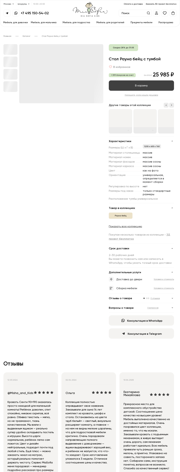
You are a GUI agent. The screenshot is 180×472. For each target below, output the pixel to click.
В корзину (141, 85)
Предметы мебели (141, 22)
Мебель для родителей (110, 22)
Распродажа (166, 22)
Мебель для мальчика (43, 22)
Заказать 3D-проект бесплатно (161, 4)
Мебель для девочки (15, 22)
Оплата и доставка (133, 4)
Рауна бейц (120, 215)
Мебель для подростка (76, 22)
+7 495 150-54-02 (35, 13)
